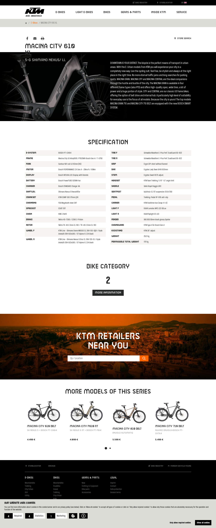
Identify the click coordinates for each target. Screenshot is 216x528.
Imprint (112, 483)
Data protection (116, 489)
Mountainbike (30, 483)
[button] (13, 516)
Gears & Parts (90, 478)
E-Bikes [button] (60, 12)
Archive (50, 466)
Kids (55, 499)
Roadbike (56, 486)
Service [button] (181, 12)
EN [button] (184, 2)
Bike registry (140, 2)
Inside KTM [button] (158, 12)
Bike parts (85, 489)
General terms (115, 492)
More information (108, 293)
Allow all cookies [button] (203, 522)
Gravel (55, 489)
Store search (182, 38)
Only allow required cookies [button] (180, 522)
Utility (27, 496)
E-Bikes (34, 23)
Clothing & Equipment (90, 486)
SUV (26, 492)
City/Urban (29, 489)
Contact (113, 486)
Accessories (86, 492)
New (83, 483)
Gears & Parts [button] (131, 12)
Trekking (28, 486)
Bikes (56, 478)
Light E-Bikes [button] (84, 12)
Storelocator (164, 2)
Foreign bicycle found (179, 466)
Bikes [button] (106, 12)
